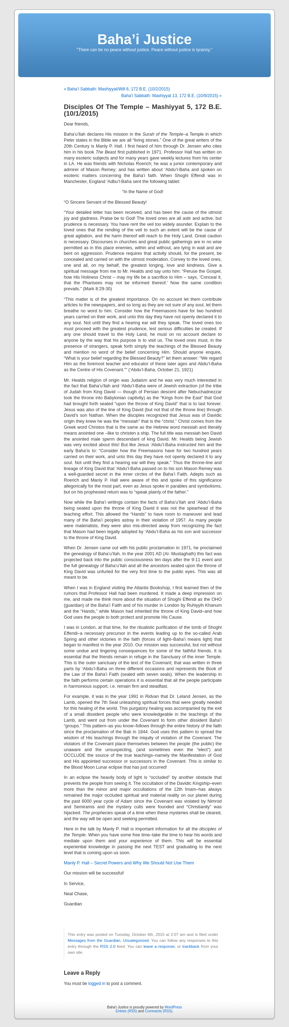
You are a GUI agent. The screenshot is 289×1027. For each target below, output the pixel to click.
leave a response (159, 946)
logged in (97, 983)
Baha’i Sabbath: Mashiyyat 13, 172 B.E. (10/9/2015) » (171, 95)
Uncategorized (136, 940)
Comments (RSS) (158, 1011)
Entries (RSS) (126, 1011)
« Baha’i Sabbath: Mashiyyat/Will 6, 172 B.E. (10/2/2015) (117, 89)
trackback (190, 946)
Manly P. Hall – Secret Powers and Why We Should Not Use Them (129, 863)
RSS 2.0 (107, 946)
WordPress (173, 1007)
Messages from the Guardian (94, 940)
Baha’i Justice (144, 39)
